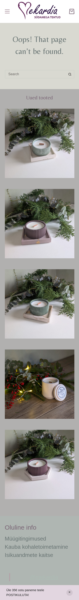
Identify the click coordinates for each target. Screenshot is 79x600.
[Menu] (7, 11)
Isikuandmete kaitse (29, 555)
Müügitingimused (25, 538)
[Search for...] (35, 74)
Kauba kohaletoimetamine (36, 547)
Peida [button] (69, 592)
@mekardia (44, 577)
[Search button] (70, 74)
